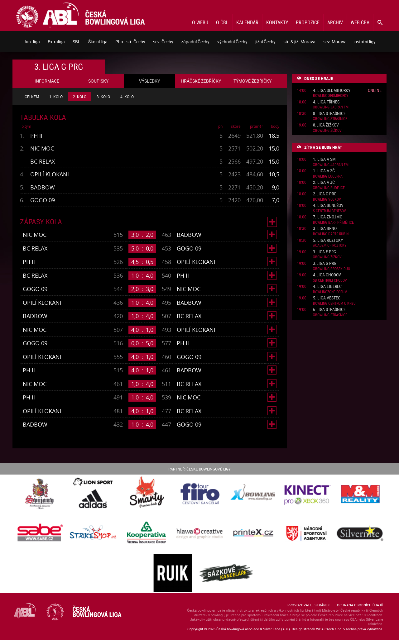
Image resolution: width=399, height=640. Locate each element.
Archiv (335, 22)
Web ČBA (360, 22)
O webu (200, 22)
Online (375, 90)
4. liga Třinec (326, 102)
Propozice (308, 22)
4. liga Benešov (328, 205)
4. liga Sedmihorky (331, 90)
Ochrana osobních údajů (360, 605)
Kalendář (247, 22)
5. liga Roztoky (328, 240)
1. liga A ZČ (324, 171)
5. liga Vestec (326, 298)
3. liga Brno (325, 228)
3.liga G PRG (324, 263)
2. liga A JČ (324, 182)
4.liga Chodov (327, 275)
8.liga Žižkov (326, 125)
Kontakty (277, 22)
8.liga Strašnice (329, 113)
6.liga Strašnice (329, 309)
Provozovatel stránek (308, 605)
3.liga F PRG (324, 252)
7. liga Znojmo (327, 217)
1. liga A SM (324, 159)
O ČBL (222, 22)
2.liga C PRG (324, 194)
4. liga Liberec (327, 286)
